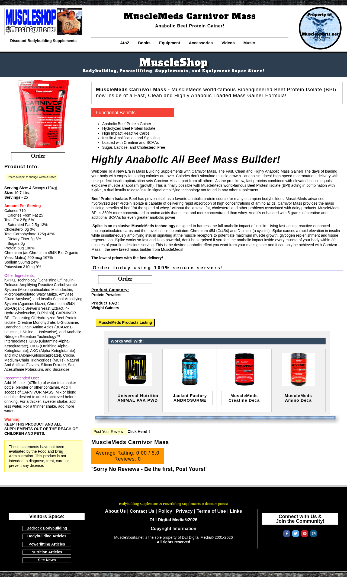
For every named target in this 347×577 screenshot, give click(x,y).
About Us (115, 511)
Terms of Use (211, 511)
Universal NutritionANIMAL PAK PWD (137, 397)
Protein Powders (106, 295)
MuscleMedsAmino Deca (298, 397)
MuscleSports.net (173, 496)
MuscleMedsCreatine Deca (244, 397)
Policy (165, 511)
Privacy (184, 511)
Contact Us (142, 511)
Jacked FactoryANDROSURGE (190, 397)
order (38, 156)
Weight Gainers (105, 308)
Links (236, 511)
